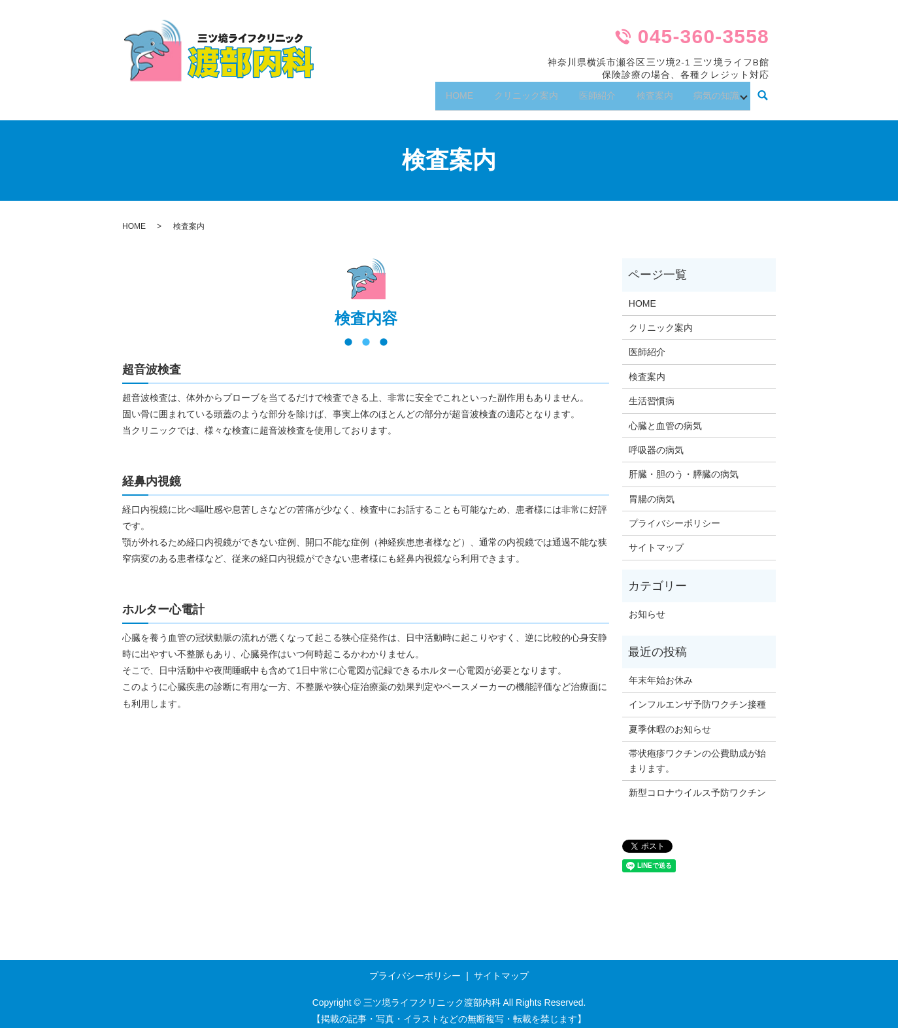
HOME (437, 91)
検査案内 (647, 91)
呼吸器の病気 (656, 441)
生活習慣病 (651, 392)
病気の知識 (714, 91)
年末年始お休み (661, 671)
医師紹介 (584, 91)
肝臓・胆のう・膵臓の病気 (684, 466)
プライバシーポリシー (674, 514)
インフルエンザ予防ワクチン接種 (697, 696)
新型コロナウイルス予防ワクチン (697, 784)
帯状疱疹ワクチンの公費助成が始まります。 (697, 752)
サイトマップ (656, 539)
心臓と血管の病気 (665, 417)
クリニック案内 (508, 91)
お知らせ (647, 606)
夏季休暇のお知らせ (670, 720)
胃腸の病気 (651, 490)
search (763, 92)
